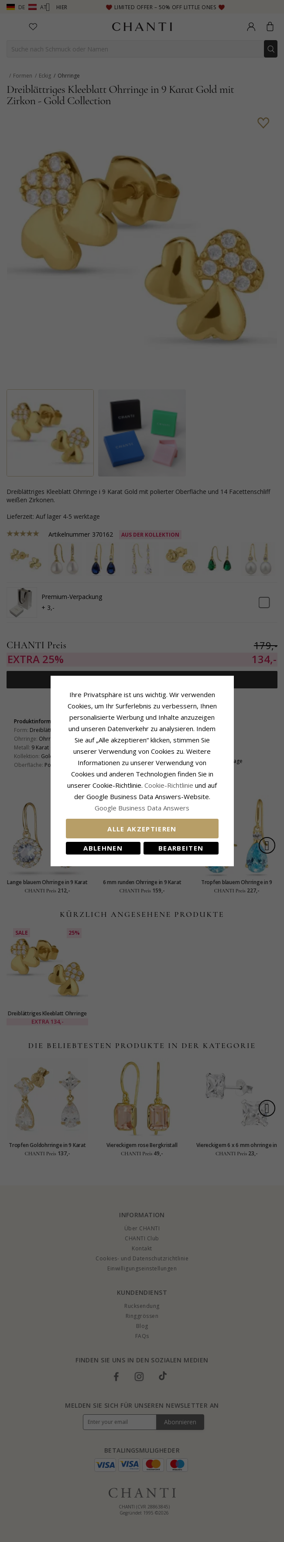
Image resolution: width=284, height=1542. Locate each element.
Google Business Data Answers (142, 807)
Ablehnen (103, 848)
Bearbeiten (181, 848)
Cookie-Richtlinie (168, 785)
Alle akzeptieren (142, 828)
